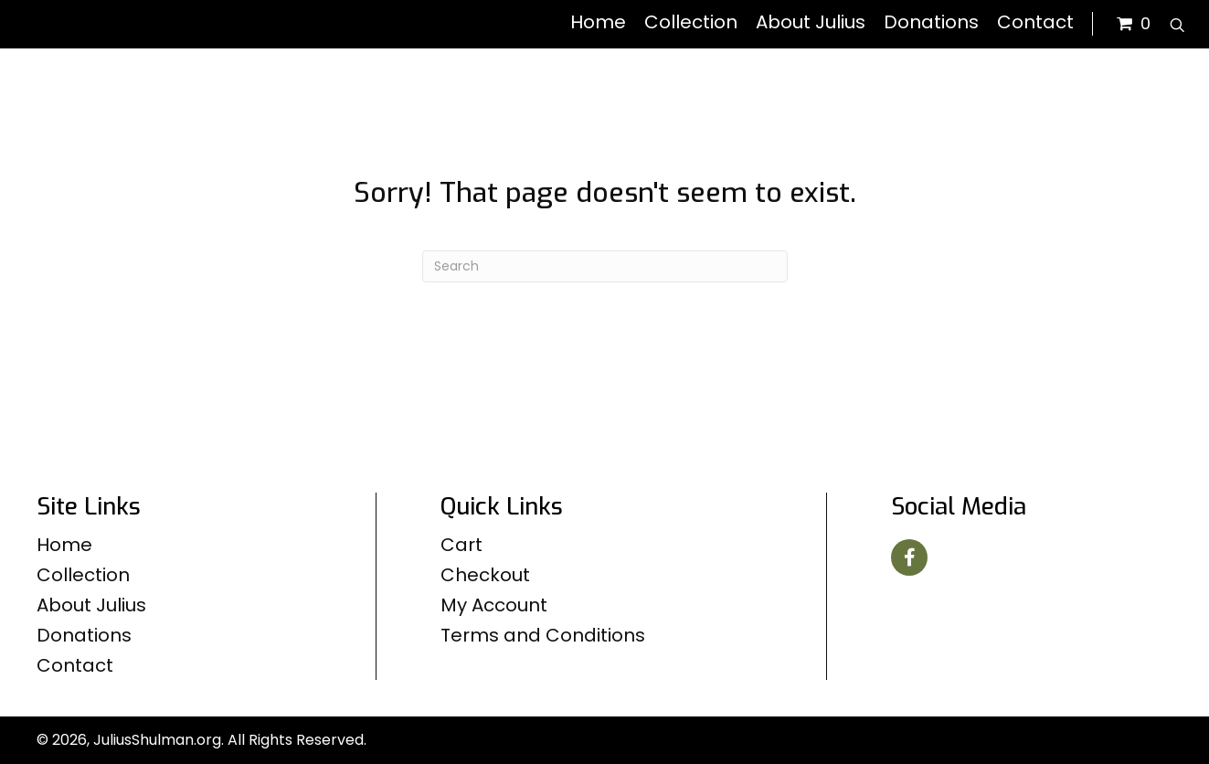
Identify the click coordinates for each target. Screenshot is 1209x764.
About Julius (91, 605)
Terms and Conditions (542, 635)
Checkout (485, 575)
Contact (75, 665)
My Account (493, 605)
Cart (461, 544)
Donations (84, 635)
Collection (83, 575)
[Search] (605, 266)
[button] (909, 557)
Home (64, 544)
